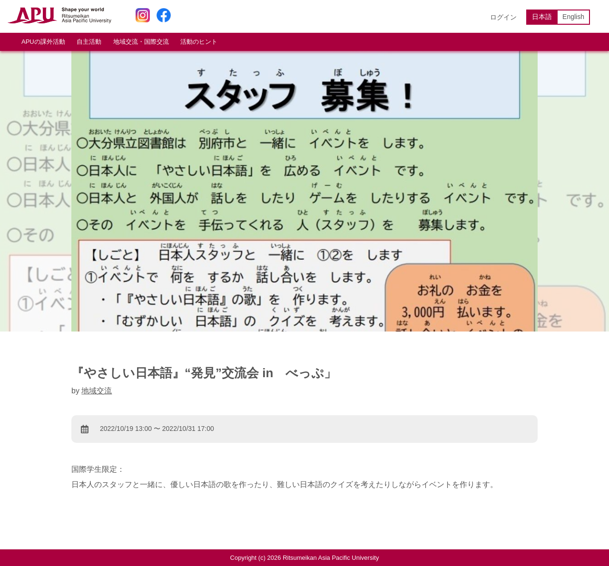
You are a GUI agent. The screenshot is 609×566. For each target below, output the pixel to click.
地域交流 (96, 391)
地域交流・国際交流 (141, 41)
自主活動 (89, 41)
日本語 (542, 16)
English (573, 16)
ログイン (503, 17)
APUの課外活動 (43, 41)
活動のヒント (198, 41)
